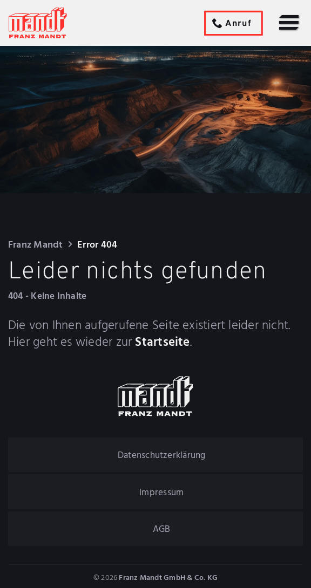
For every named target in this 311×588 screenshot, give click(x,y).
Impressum (161, 493)
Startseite (162, 343)
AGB (162, 529)
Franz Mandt (35, 245)
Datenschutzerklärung (162, 455)
